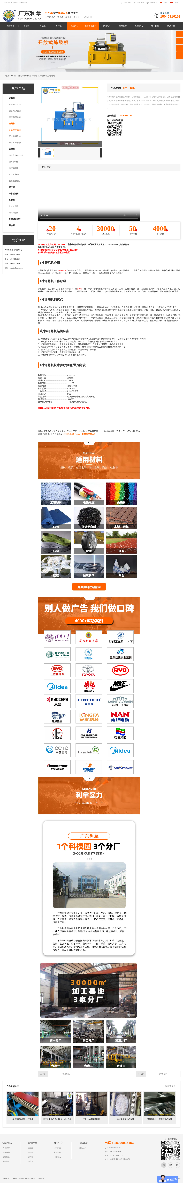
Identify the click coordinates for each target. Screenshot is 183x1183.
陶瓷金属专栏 (90, 26)
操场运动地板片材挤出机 (22, 1119)
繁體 (176, 3)
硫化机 (30, 1161)
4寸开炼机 (66, 1074)
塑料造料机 (13, 162)
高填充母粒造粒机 (16, 155)
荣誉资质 (6, 1161)
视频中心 (6, 1152)
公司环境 (140, 3)
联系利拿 (171, 26)
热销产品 (75, 26)
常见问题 (57, 1152)
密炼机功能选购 (15, 117)
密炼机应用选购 (15, 111)
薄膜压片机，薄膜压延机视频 (159, 1119)
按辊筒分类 (13, 213)
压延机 (12, 200)
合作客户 (153, 3)
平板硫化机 (14, 193)
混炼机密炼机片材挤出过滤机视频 (57, 1119)
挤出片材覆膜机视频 (91, 1119)
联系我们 (82, 1148)
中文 (165, 3)
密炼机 (26, 26)
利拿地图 (127, 3)
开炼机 (42, 26)
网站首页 (10, 26)
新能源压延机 (15, 219)
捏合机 (12, 225)
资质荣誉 (123, 26)
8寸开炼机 (163, 1074)
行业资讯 (57, 1157)
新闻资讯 (139, 26)
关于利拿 (155, 26)
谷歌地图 (41, 1178)
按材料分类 (13, 206)
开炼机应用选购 (15, 136)
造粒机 (59, 26)
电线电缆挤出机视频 (125, 1119)
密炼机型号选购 (15, 104)
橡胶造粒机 (13, 168)
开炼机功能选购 (15, 143)
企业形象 (6, 1157)
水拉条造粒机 (14, 174)
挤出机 (12, 187)
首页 (20, 76)
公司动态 (57, 1148)
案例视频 (107, 26)
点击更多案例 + (170, 1086)
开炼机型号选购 (48, 76)
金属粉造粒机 (14, 181)
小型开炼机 (61, 271)
